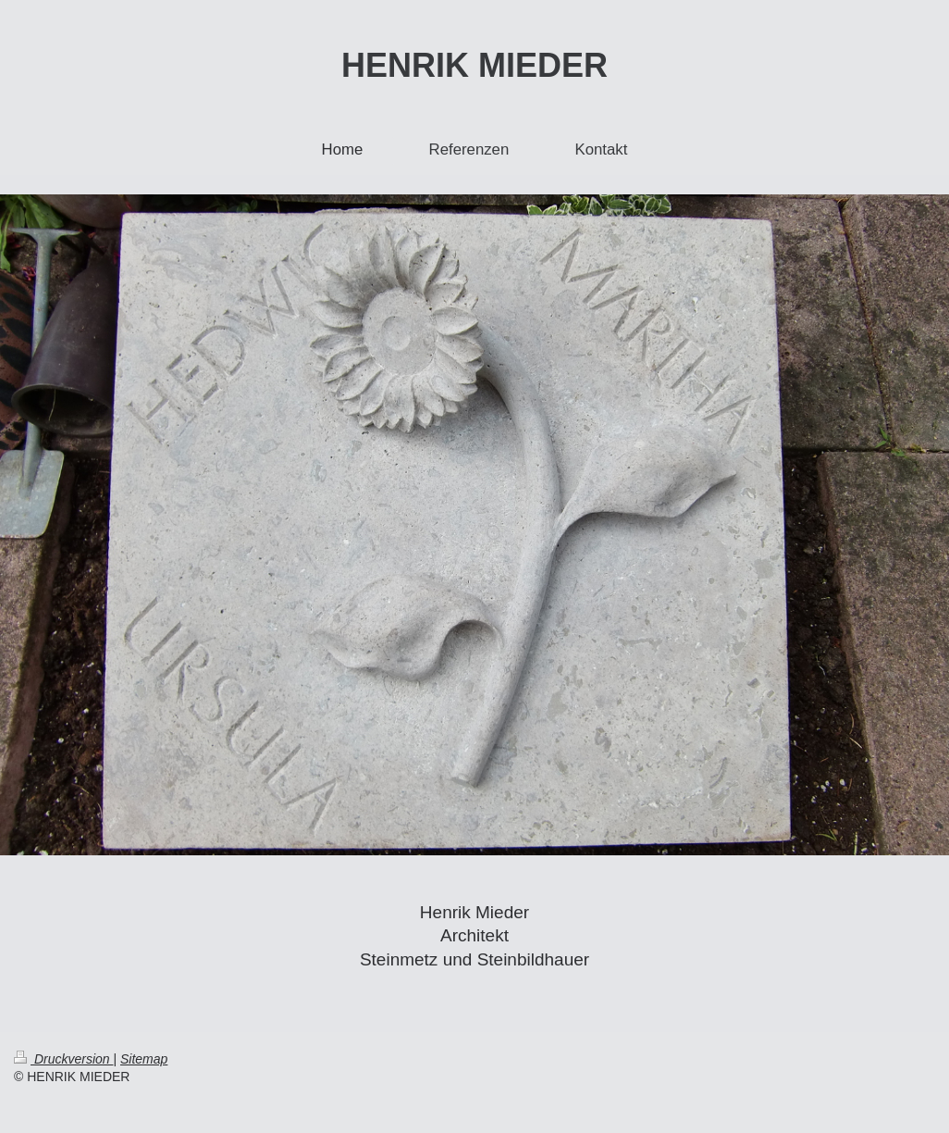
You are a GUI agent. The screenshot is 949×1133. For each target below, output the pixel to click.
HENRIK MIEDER (474, 65)
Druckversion (63, 1059)
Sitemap (143, 1059)
